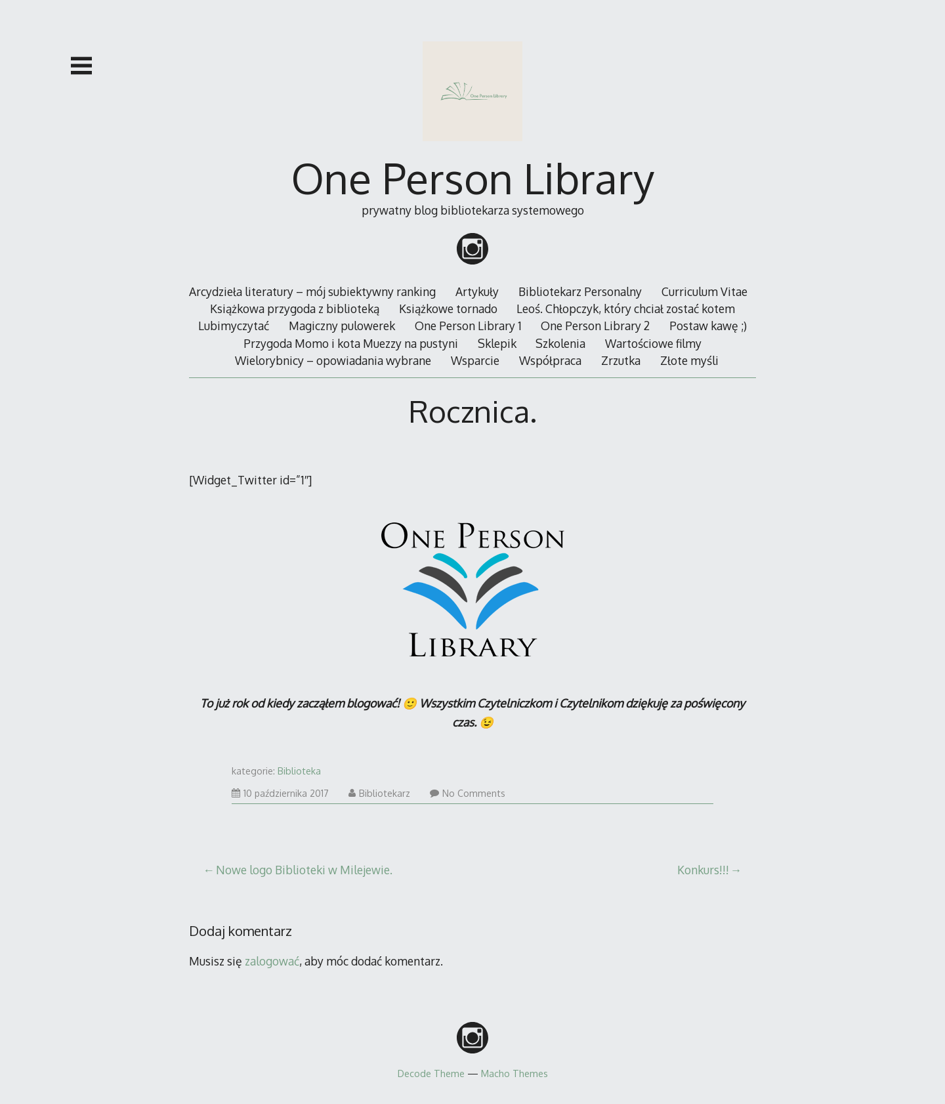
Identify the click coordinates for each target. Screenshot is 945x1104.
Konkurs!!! (703, 869)
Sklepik (497, 343)
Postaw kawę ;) (708, 325)
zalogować (272, 961)
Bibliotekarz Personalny (580, 291)
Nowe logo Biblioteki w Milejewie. (304, 869)
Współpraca (550, 360)
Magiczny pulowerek (342, 325)
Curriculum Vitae (704, 291)
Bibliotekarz (379, 793)
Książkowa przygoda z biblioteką (294, 308)
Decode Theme (431, 1073)
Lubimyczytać (233, 325)
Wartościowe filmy (653, 343)
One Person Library (472, 177)
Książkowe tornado (448, 308)
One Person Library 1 (468, 325)
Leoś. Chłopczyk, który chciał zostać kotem (625, 308)
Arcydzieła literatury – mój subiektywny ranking (312, 291)
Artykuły (477, 291)
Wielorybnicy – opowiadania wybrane (333, 360)
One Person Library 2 (595, 325)
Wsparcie (475, 360)
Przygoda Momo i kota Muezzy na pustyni (350, 343)
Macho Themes (514, 1073)
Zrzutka (620, 360)
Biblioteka (299, 770)
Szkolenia (560, 343)
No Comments (467, 793)
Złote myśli (689, 360)
